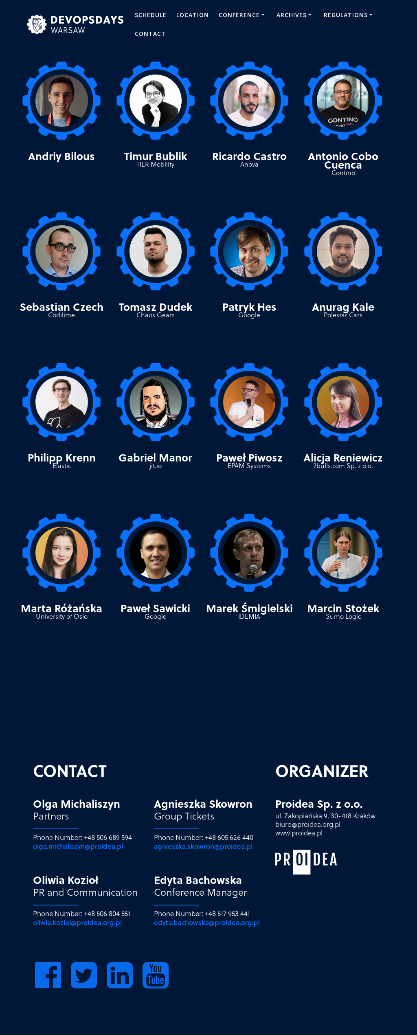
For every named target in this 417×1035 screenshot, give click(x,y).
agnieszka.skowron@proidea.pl (203, 846)
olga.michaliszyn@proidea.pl (78, 846)
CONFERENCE (239, 15)
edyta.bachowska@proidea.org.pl (207, 922)
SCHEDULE (151, 15)
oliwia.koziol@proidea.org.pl (77, 922)
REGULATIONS (346, 15)
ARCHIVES (292, 15)
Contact (150, 33)
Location (192, 15)
